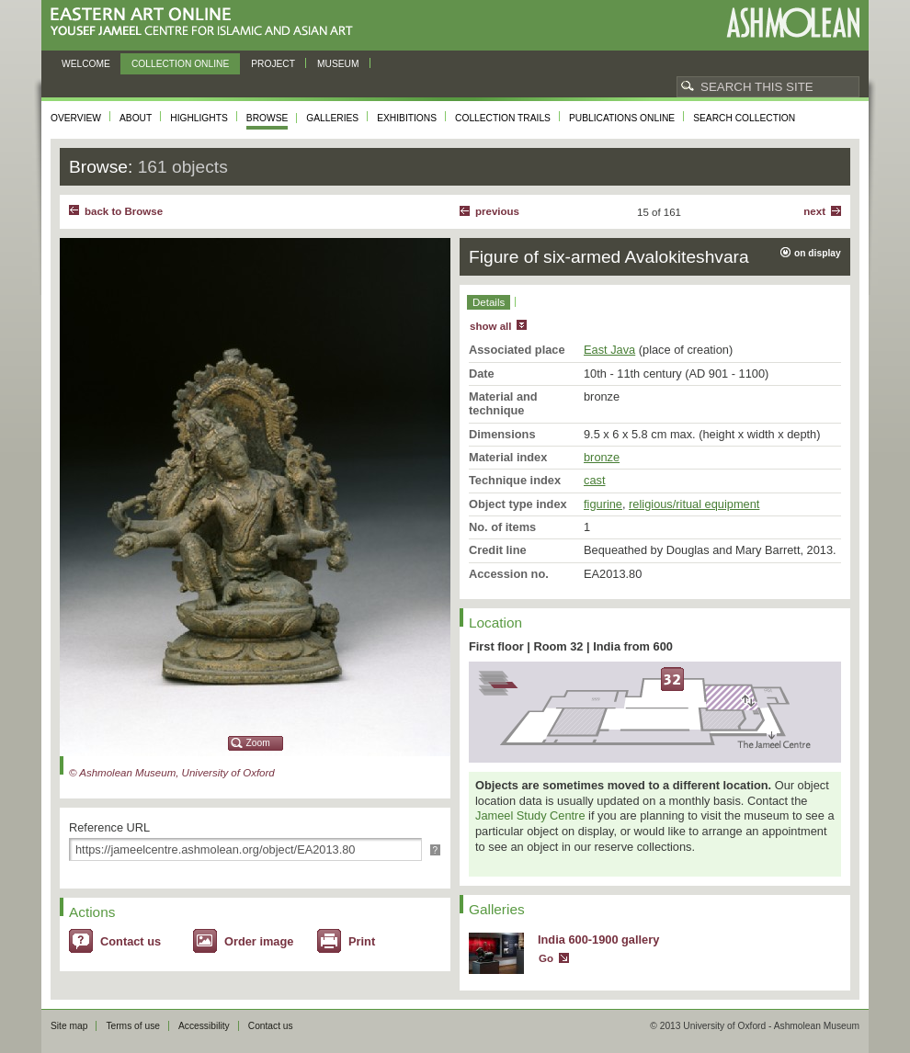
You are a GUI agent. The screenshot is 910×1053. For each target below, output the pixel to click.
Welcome (86, 64)
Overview (76, 118)
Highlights (199, 118)
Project (273, 64)
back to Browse (124, 211)
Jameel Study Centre (530, 815)
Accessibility (204, 1026)
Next (814, 211)
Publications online (622, 118)
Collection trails (503, 118)
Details (488, 302)
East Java (609, 350)
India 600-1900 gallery (598, 939)
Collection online (180, 64)
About (135, 118)
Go (546, 958)
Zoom (258, 743)
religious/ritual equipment (694, 504)
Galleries (332, 118)
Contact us (130, 941)
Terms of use (133, 1026)
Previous (497, 211)
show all (490, 326)
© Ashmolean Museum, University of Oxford (172, 772)
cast (594, 480)
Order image (258, 941)
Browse (267, 118)
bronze (602, 457)
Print (361, 941)
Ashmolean (792, 22)
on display (817, 253)
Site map (69, 1026)
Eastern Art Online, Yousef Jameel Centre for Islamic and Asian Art (206, 22)
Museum (338, 64)
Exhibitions (407, 118)
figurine (603, 504)
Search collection (744, 118)
